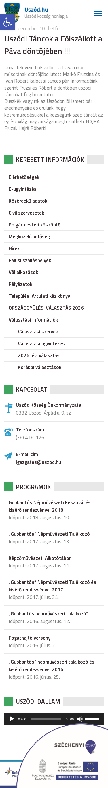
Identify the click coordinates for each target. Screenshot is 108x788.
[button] (7, 22)
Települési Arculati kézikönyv (39, 296)
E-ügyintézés (23, 189)
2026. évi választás (39, 355)
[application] (54, 719)
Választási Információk (33, 320)
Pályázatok (20, 284)
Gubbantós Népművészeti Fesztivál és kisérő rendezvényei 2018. (50, 506)
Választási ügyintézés (41, 343)
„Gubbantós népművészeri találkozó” (48, 614)
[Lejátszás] (12, 719)
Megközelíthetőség (29, 236)
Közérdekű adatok (28, 201)
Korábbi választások (39, 367)
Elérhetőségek (24, 177)
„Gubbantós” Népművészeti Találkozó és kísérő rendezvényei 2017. (52, 585)
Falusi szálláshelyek (30, 260)
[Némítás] (80, 719)
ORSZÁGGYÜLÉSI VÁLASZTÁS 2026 (46, 308)
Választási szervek (38, 331)
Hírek (14, 248)
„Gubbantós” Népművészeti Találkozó (49, 534)
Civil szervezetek (26, 213)
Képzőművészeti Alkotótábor (40, 558)
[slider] (46, 719)
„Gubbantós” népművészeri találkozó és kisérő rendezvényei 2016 (51, 665)
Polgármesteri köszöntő (34, 224)
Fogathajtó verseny (29, 638)
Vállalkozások (23, 272)
